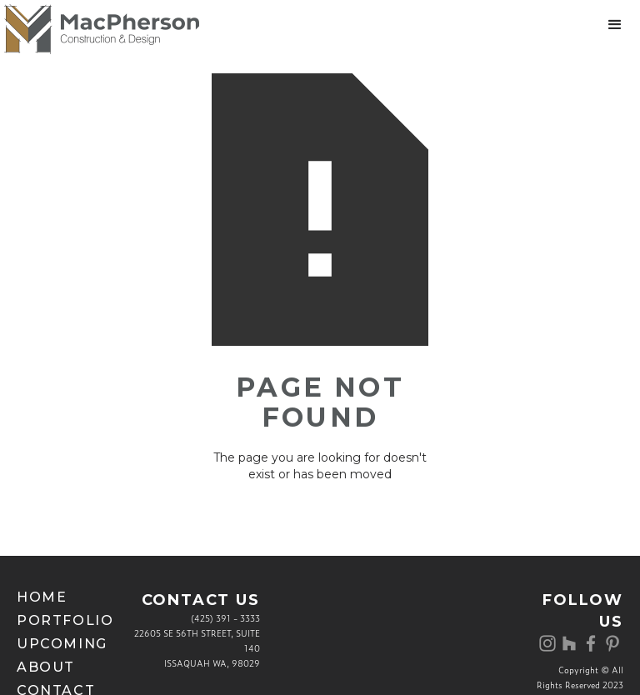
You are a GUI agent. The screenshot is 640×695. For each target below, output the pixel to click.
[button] (615, 25)
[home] (99, 29)
